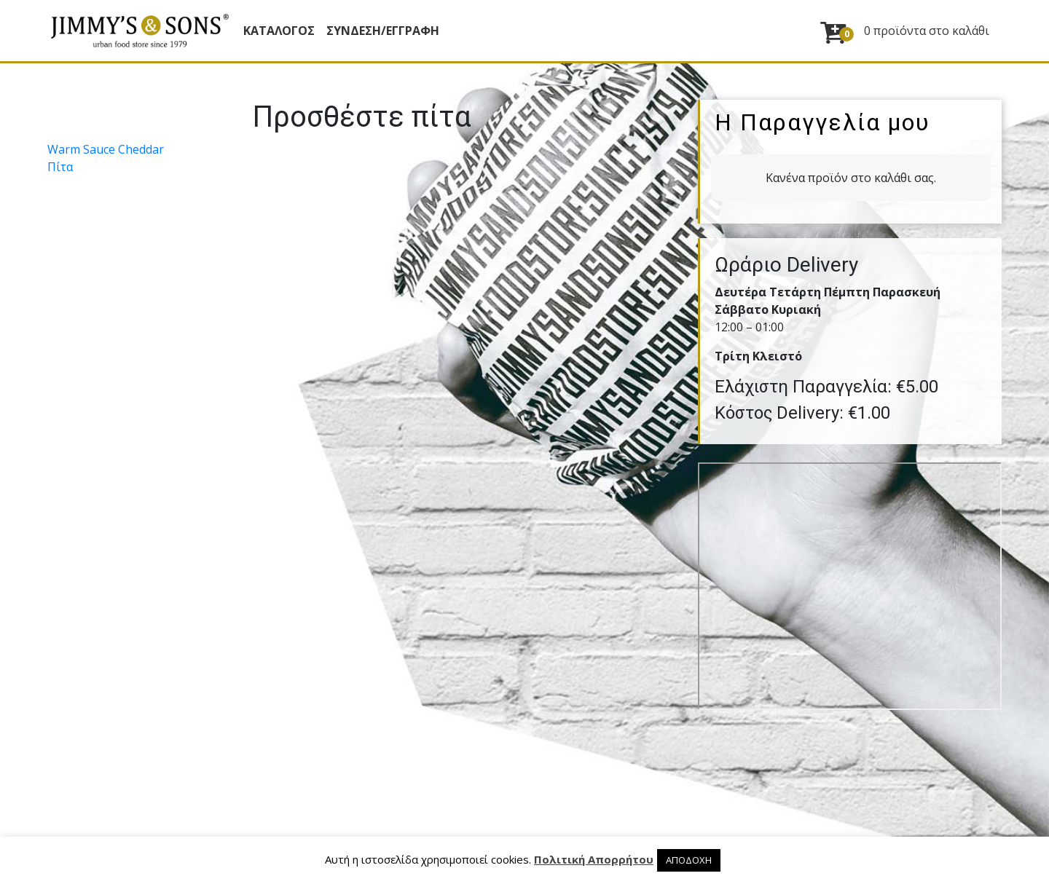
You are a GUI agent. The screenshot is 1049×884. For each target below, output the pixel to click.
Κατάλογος (279, 31)
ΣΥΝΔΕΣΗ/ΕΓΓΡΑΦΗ (382, 31)
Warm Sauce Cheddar (105, 149)
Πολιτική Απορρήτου (593, 859)
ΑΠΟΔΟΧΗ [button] (689, 860)
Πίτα (60, 167)
